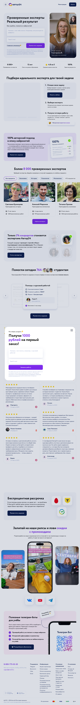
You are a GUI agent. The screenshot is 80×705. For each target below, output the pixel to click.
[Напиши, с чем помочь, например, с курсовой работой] (26, 353)
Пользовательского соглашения (26, 374)
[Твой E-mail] (26, 361)
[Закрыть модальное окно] (72, 330)
